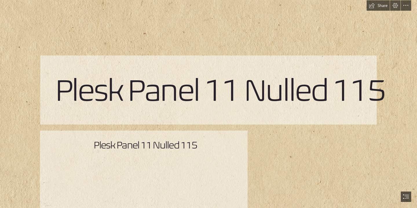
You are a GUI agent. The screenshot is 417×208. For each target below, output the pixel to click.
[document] (208, 104)
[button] (378, 5)
